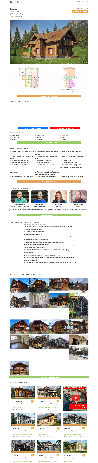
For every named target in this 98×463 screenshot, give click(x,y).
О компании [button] (37, 3)
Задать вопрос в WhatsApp (49, 215)
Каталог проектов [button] (56, 3)
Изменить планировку (49, 96)
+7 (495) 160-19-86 (81, 1)
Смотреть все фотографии (49, 377)
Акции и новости (67, 3)
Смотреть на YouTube (65, 128)
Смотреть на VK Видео (33, 128)
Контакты (85, 3)
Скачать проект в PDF (49, 142)
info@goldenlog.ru (83, 209)
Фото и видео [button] (77, 3)
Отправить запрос (80, 11)
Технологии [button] (46, 3)
